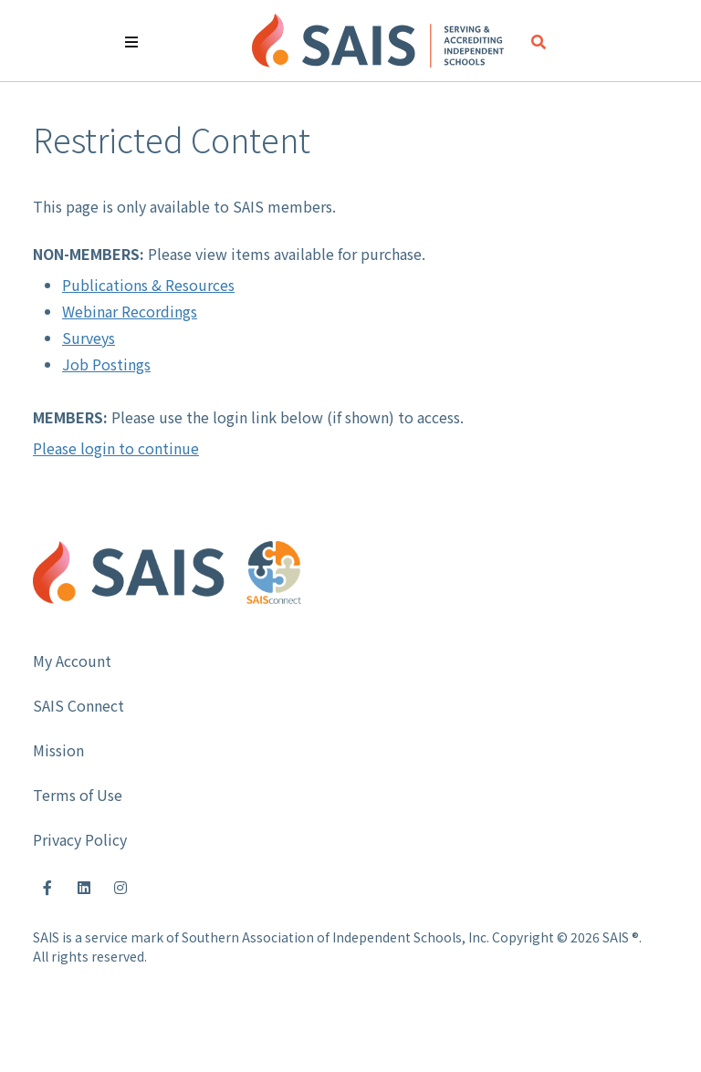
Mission (58, 750)
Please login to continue (116, 448)
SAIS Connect (78, 705)
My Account (72, 660)
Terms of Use (77, 795)
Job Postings (106, 364)
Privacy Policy (80, 839)
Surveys (88, 338)
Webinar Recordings (129, 311)
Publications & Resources (148, 285)
